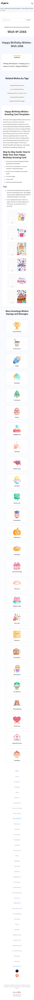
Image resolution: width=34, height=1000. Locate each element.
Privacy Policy (17, 813)
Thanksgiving (17, 914)
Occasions (17, 782)
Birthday (17, 871)
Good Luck (17, 834)
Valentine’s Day (17, 908)
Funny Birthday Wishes (17, 89)
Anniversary (17, 850)
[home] (5, 3)
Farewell (17, 829)
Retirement (17, 824)
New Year (17, 929)
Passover (17, 961)
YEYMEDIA (17, 995)
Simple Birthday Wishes (17, 97)
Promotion (17, 882)
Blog (17, 792)
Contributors (17, 803)
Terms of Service (17, 808)
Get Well (17, 845)
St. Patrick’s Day (17, 951)
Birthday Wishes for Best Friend (17, 93)
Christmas (17, 919)
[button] (32, 3)
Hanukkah (17, 956)
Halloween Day (17, 945)
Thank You (17, 866)
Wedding (17, 861)
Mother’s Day (17, 935)
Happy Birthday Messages (17, 101)
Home (1, 8)
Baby (17, 856)
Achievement (17, 887)
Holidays (17, 787)
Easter (17, 924)
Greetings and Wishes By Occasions (12, 8)
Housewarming (17, 893)
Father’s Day (17, 940)
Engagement (17, 877)
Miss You (17, 898)
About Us (17, 797)
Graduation (17, 840)
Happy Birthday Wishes (27, 8)
